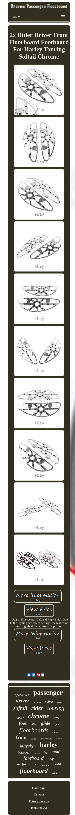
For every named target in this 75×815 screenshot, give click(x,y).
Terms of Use (39, 807)
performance (27, 764)
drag (33, 738)
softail (20, 708)
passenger (48, 692)
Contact (39, 794)
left (46, 752)
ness (59, 738)
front (21, 737)
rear (34, 723)
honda (37, 702)
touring (55, 708)
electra (37, 753)
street (57, 718)
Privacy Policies (39, 801)
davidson (45, 765)
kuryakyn (28, 746)
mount (55, 732)
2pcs (56, 724)
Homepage (39, 787)
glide (45, 723)
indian (55, 773)
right (57, 764)
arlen (20, 718)
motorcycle (46, 738)
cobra (49, 702)
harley (49, 744)
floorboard (34, 770)
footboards (24, 752)
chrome (38, 716)
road (56, 751)
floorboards (33, 730)
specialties (22, 695)
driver (22, 700)
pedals (59, 703)
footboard (33, 758)
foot (23, 723)
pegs (51, 759)
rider (37, 708)
